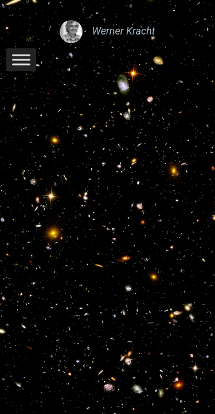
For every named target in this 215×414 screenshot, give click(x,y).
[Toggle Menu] (21, 59)
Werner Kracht (123, 31)
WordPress (146, 174)
